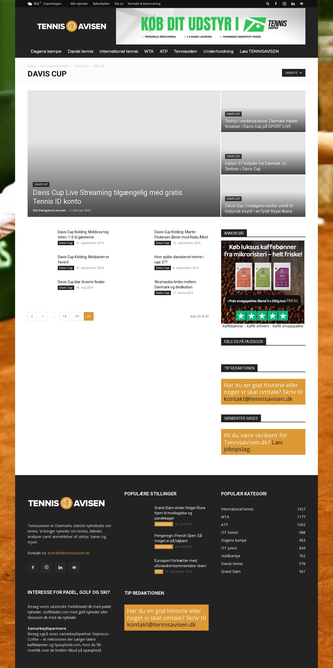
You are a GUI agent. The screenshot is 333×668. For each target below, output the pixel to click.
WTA (148, 51)
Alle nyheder (79, 3)
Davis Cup (81, 66)
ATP (164, 51)
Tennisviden (185, 51)
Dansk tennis (80, 51)
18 (65, 316)
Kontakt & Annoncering (144, 3)
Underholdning (218, 51)
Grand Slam (163, 524)
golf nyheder (89, 611)
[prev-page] (32, 316)
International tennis (118, 51)
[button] (268, 3)
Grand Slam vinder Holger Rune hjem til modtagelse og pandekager (180, 513)
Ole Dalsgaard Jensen (49, 210)
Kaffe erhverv (258, 325)
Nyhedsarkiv (101, 3)
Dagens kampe (46, 51)
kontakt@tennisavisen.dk (258, 399)
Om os (118, 3)
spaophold (92, 650)
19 (77, 316)
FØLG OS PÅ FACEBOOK (243, 342)
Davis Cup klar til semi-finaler (81, 282)
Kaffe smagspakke (287, 325)
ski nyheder (66, 617)
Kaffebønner (232, 325)
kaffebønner (38, 644)
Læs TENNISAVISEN (259, 51)
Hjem (31, 66)
